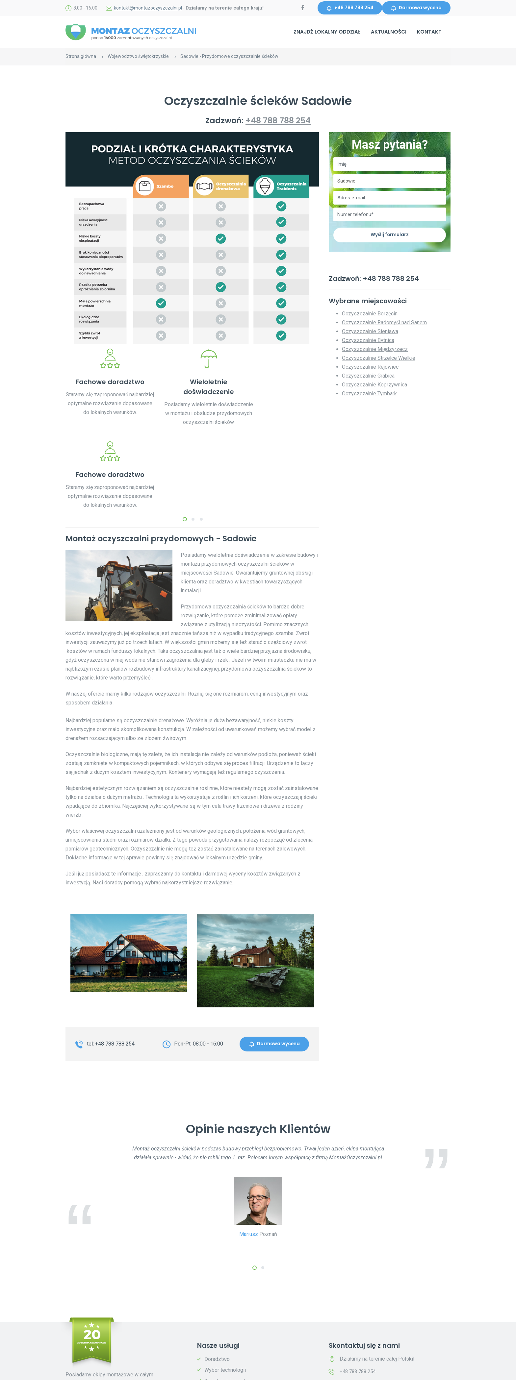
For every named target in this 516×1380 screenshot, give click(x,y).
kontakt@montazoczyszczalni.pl (148, 8)
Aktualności (388, 32)
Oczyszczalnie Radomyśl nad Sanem (384, 323)
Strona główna (80, 57)
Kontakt (429, 32)
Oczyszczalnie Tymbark (369, 394)
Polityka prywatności (164, 1371)
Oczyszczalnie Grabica (368, 377)
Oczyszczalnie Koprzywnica (374, 385)
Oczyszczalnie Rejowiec (370, 368)
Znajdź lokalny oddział (327, 32)
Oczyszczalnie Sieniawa (370, 332)
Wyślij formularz (389, 235)
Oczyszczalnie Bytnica (368, 341)
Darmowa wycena (415, 8)
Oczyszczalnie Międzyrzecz (375, 350)
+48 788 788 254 (347, 8)
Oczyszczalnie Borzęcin (370, 314)
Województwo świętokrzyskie (138, 57)
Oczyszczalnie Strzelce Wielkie (378, 359)
